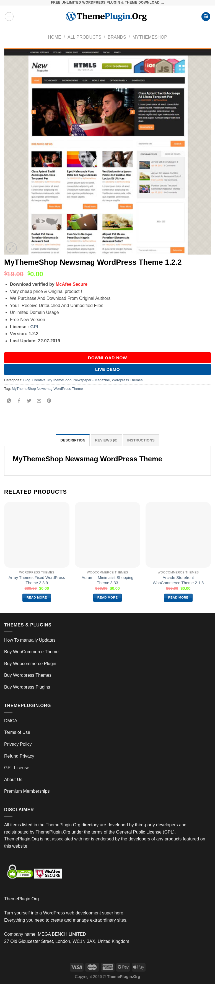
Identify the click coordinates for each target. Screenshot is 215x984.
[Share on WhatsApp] (9, 401)
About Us (13, 779)
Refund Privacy (19, 756)
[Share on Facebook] (19, 401)
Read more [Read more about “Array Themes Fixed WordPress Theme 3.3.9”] (37, 597)
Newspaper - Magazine (91, 380)
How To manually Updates (30, 640)
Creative (39, 380)
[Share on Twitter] (29, 401)
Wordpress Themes (127, 380)
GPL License (16, 767)
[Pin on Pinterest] (49, 401)
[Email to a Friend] (39, 401)
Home (54, 37)
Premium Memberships (27, 791)
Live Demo (107, 369)
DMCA (10, 720)
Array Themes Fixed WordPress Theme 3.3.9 (37, 580)
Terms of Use (17, 732)
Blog (26, 380)
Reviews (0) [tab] (106, 440)
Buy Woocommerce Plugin (30, 663)
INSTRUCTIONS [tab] (141, 440)
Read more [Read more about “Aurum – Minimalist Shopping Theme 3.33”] (107, 597)
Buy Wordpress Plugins (27, 687)
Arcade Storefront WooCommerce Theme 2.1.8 (178, 580)
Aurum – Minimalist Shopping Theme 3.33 (107, 580)
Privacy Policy (18, 744)
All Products (84, 37)
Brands (117, 37)
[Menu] (9, 16)
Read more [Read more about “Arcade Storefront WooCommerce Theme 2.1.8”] (178, 597)
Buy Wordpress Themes (27, 675)
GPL (35, 326)
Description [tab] (72, 440)
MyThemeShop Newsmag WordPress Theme (47, 389)
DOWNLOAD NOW (107, 357)
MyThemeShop (150, 37)
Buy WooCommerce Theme (31, 651)
